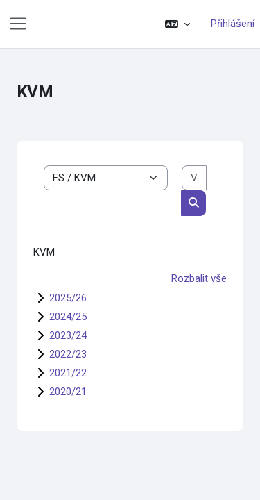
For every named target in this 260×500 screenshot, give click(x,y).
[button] (177, 24)
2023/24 (68, 335)
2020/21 (68, 391)
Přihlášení (232, 23)
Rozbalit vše (199, 278)
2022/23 (68, 354)
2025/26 (68, 298)
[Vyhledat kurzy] (194, 178)
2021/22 (68, 373)
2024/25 (68, 316)
